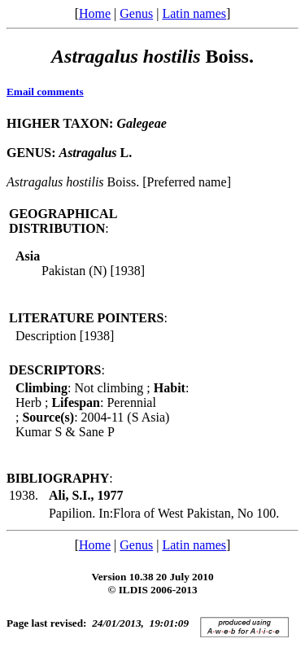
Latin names (194, 13)
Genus (136, 13)
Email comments (45, 91)
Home (95, 13)
